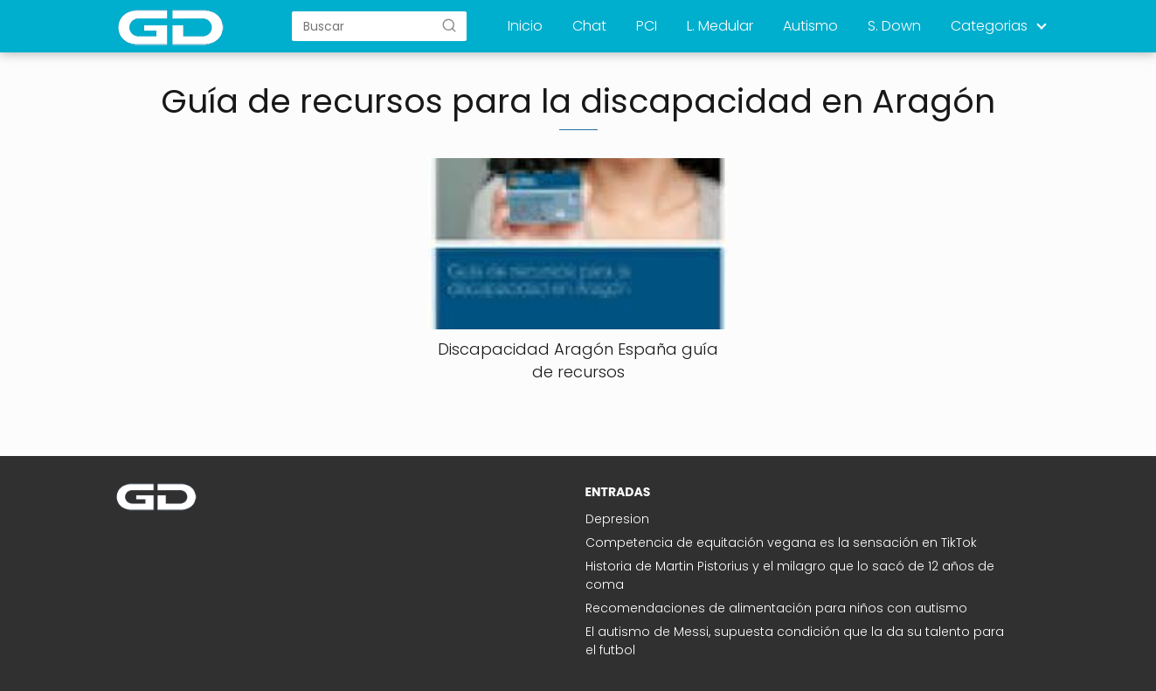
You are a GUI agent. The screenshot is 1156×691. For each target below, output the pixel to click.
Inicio (525, 26)
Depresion (617, 519)
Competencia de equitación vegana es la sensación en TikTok (781, 542)
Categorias (989, 26)
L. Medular (720, 26)
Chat (589, 26)
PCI (646, 26)
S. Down (894, 26)
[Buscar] (449, 25)
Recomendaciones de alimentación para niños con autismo (776, 608)
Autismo (810, 26)
